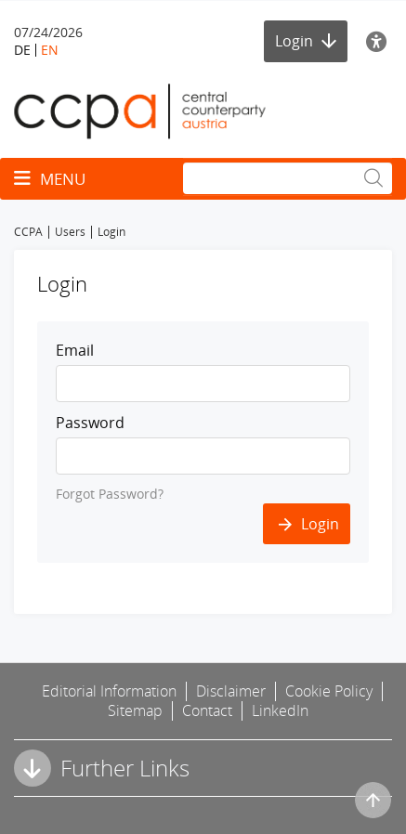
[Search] (287, 178)
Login (305, 41)
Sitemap (135, 710)
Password (90, 422)
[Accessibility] (379, 41)
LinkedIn (280, 710)
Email (75, 350)
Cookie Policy (329, 691)
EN (50, 50)
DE (22, 50)
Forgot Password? (110, 493)
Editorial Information (109, 691)
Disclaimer (231, 691)
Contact (207, 710)
